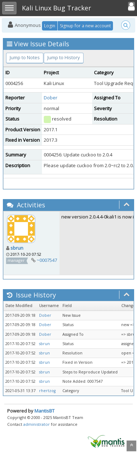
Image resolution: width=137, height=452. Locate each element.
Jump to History (63, 57)
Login (49, 26)
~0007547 (47, 260)
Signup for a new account (85, 26)
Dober (50, 97)
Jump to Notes (25, 57)
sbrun (16, 248)
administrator (36, 424)
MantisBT (44, 411)
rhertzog (47, 390)
